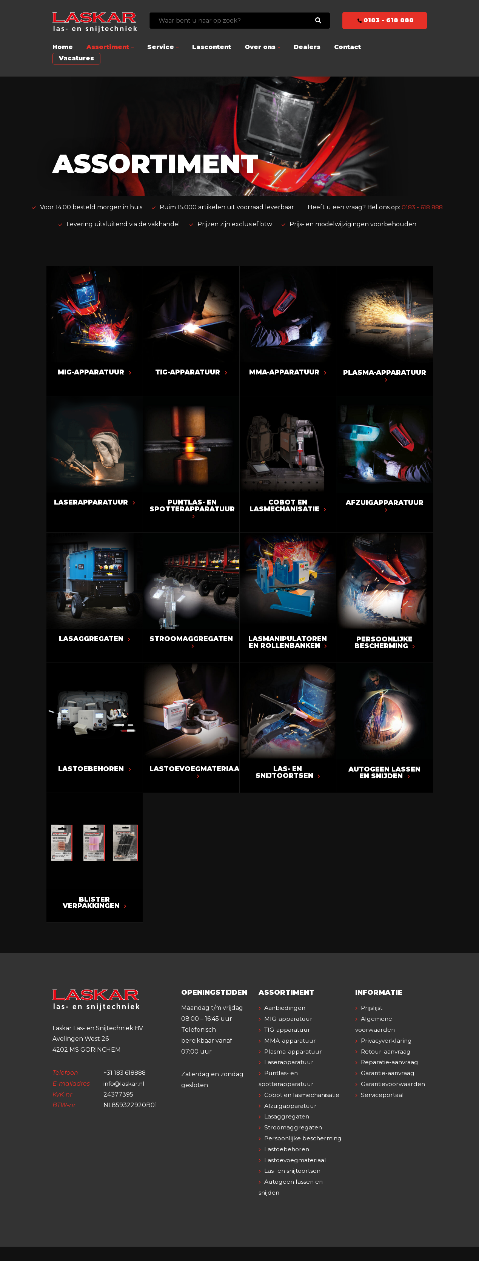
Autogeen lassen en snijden (385, 775)
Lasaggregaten (94, 641)
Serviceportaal (383, 1098)
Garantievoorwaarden (394, 1087)
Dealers (307, 47)
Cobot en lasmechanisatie (287, 506)
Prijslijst (372, 1011)
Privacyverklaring (387, 1044)
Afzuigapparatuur (384, 507)
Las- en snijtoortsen (287, 774)
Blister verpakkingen (94, 905)
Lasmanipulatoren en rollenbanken (287, 644)
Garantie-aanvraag (389, 1076)
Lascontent (211, 47)
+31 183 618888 (125, 1076)
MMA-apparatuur (288, 372)
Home (62, 47)
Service (160, 47)
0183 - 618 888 (384, 20)
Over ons (260, 47)
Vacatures (76, 58)
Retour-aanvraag (387, 1055)
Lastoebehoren (94, 771)
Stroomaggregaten (193, 644)
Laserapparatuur (94, 506)
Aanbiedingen (286, 1011)
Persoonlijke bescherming (384, 644)
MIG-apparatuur (94, 372)
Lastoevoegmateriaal (199, 774)
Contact (347, 47)
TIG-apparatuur (190, 372)
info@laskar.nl (124, 1087)
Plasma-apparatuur (384, 376)
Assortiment (107, 47)
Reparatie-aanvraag (390, 1065)
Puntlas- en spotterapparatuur (195, 509)
